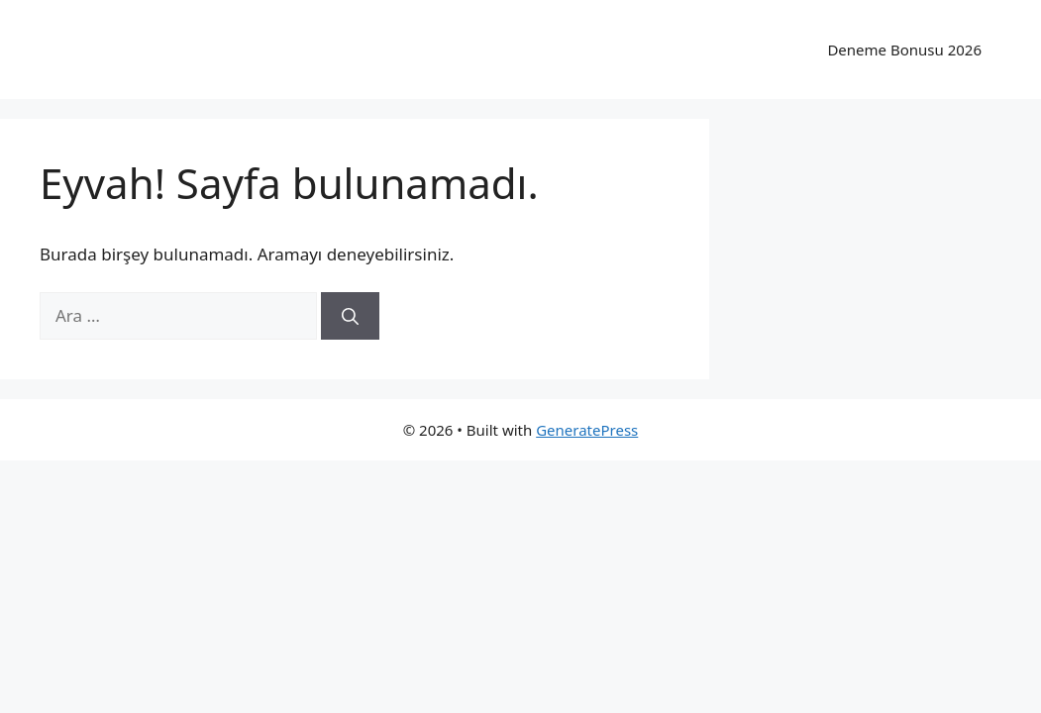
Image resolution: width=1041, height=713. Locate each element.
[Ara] (350, 316)
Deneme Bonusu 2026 (904, 49)
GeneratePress (587, 430)
